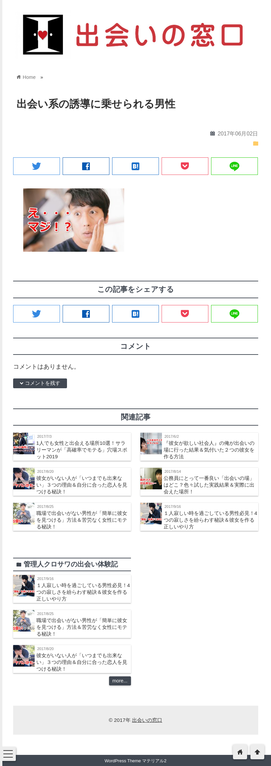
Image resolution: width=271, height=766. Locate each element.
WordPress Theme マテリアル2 (136, 760)
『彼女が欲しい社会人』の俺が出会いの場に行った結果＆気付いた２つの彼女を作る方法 (209, 449)
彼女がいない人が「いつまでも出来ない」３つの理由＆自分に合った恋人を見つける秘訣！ (81, 484)
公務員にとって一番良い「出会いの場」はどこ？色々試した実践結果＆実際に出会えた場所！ (209, 484)
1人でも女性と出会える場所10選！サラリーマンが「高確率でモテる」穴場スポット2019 (81, 449)
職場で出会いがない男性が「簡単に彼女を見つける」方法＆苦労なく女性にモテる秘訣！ (81, 519)
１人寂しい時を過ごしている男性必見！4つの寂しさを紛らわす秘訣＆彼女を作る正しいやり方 (211, 519)
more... (120, 680)
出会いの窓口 (147, 720)
